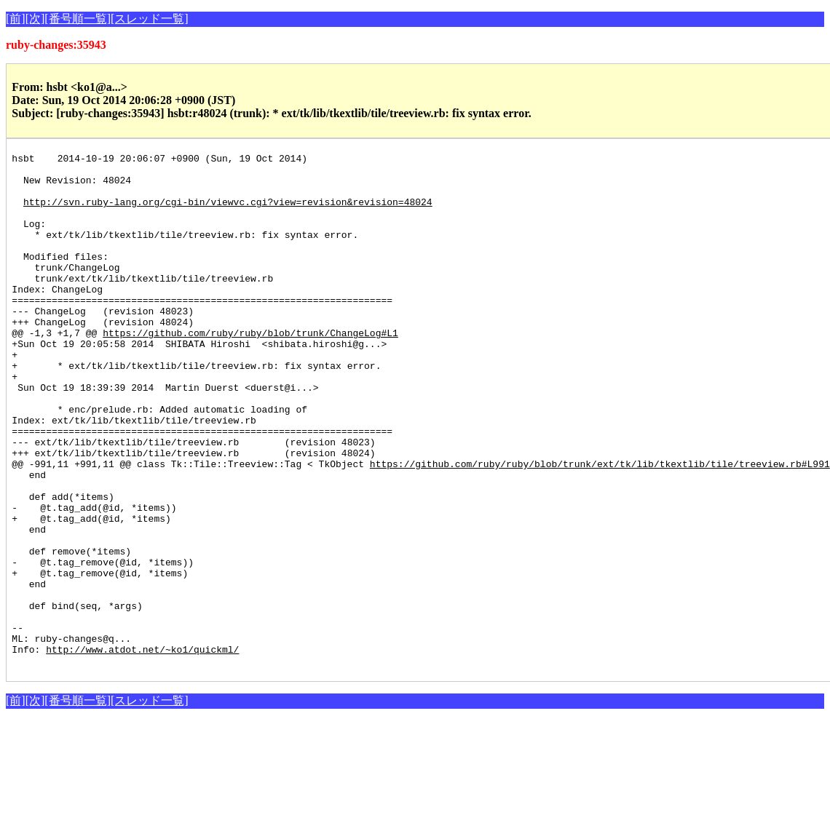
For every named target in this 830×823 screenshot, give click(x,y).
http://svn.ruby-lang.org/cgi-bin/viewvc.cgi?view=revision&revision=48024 (227, 212)
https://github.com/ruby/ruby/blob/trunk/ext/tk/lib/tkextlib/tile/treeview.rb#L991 (600, 526)
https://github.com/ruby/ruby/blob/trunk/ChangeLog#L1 (250, 369)
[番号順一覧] (77, 18)
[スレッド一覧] (150, 18)
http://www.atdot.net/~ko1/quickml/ (142, 749)
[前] (15, 18)
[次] (35, 18)
